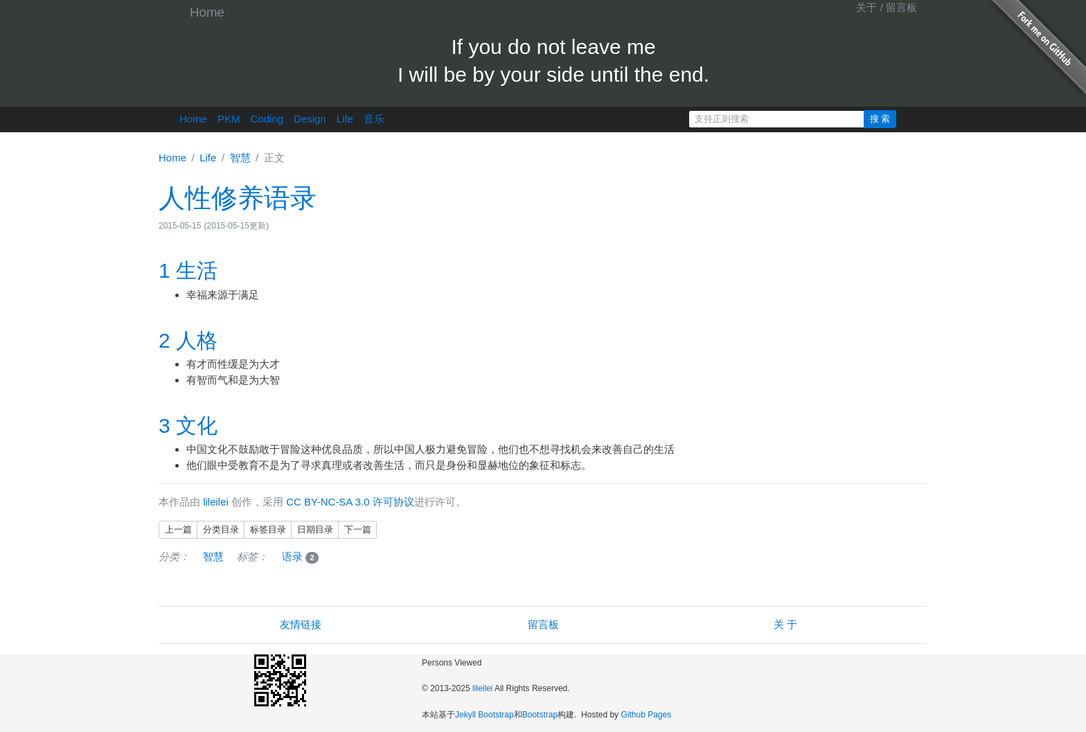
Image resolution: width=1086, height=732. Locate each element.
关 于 (785, 624)
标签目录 (268, 529)
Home (207, 12)
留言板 (901, 7)
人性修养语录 (238, 198)
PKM (228, 119)
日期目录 (315, 529)
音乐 (374, 119)
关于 (866, 7)
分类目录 (221, 529)
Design (310, 119)
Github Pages (646, 715)
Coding (267, 119)
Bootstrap (540, 715)
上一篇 (178, 529)
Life (345, 119)
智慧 (240, 157)
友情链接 (300, 624)
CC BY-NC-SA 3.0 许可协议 (350, 502)
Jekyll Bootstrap (484, 715)
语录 (300, 556)
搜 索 (880, 119)
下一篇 (357, 529)
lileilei (216, 502)
